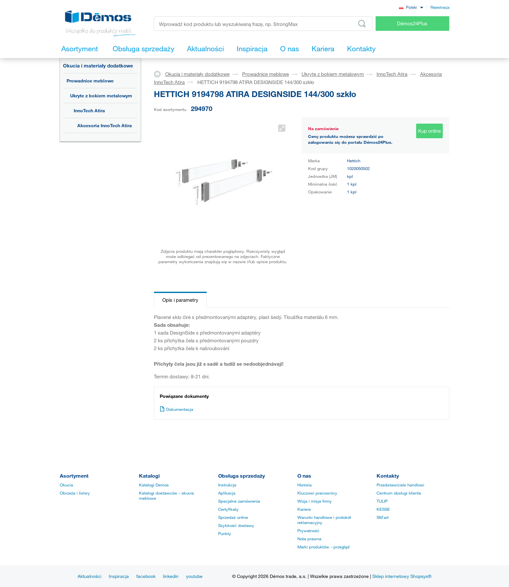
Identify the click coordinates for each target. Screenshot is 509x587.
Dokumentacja (176, 409)
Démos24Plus (412, 23)
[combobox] (411, 7)
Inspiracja (119, 576)
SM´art (383, 517)
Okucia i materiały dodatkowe (98, 65)
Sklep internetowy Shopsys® (401, 576)
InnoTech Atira (89, 110)
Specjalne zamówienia (239, 501)
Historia (304, 484)
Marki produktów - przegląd (323, 546)
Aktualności (89, 576)
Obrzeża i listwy (75, 492)
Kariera (304, 509)
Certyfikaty (228, 509)
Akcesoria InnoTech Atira (104, 125)
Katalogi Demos (154, 484)
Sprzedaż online (233, 517)
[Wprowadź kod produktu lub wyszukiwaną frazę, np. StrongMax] (263, 24)
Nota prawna (309, 538)
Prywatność (308, 530)
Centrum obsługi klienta (399, 492)
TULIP (382, 501)
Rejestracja (439, 7)
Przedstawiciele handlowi (400, 484)
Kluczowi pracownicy (317, 492)
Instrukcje (227, 484)
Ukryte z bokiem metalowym (101, 95)
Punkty (224, 533)
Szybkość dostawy (236, 525)
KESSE (383, 509)
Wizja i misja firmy (314, 501)
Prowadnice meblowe (90, 80)
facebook (145, 576)
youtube (194, 576)
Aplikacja (226, 492)
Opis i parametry (180, 300)
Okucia (66, 484)
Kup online (429, 131)
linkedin (171, 576)
